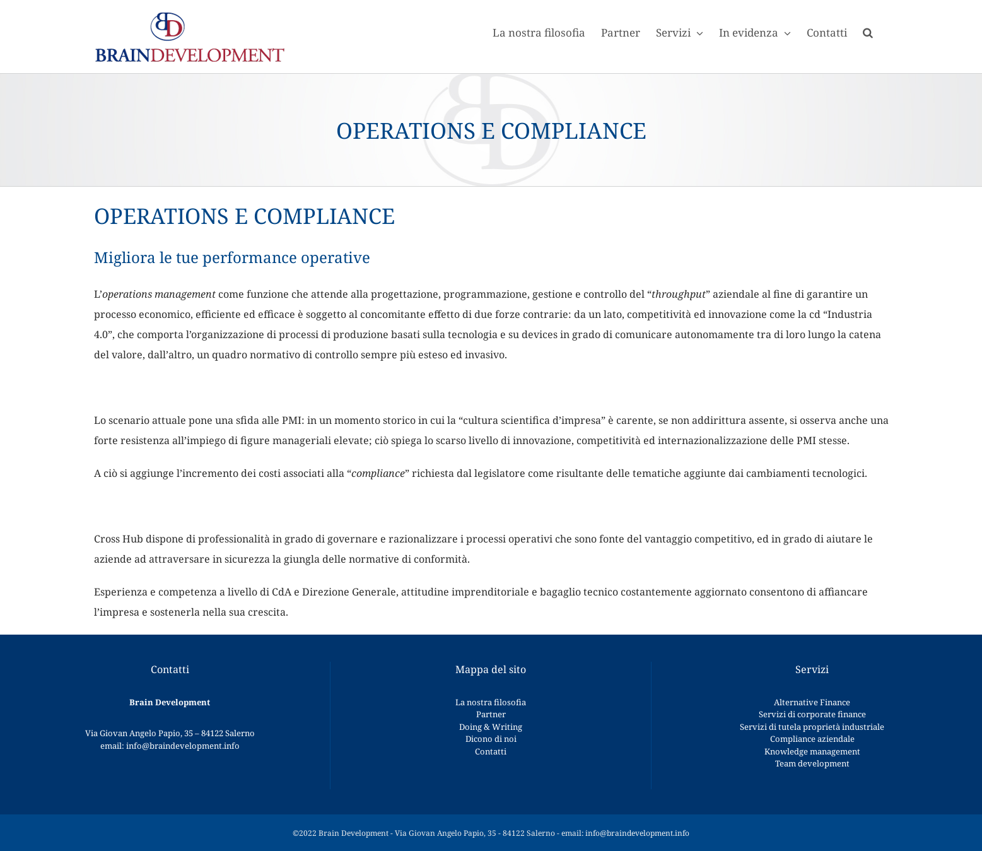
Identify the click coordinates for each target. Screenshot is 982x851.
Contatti (490, 751)
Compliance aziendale (812, 738)
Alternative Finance (812, 702)
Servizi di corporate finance (812, 714)
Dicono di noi (491, 738)
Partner (491, 714)
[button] (868, 31)
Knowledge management (812, 751)
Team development (812, 763)
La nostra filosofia (490, 702)
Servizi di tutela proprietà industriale (812, 726)
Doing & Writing (490, 726)
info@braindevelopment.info (183, 745)
